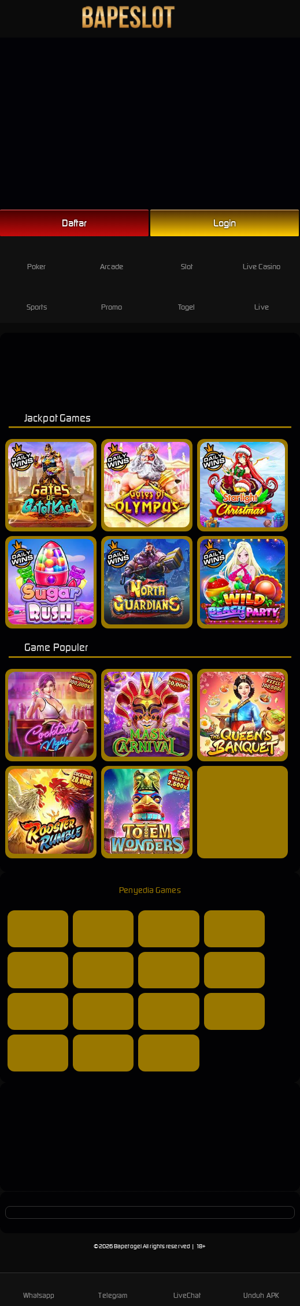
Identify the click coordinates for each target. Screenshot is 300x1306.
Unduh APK (261, 1289)
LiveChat (187, 1289)
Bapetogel (128, 1246)
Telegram (112, 1289)
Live (261, 298)
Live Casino (261, 257)
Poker (36, 257)
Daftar (74, 223)
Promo (112, 298)
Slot (186, 257)
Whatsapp (39, 1289)
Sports (37, 298)
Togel (186, 298)
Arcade (111, 257)
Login (224, 223)
